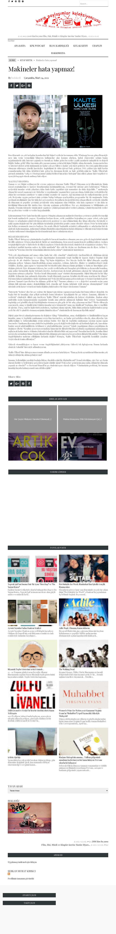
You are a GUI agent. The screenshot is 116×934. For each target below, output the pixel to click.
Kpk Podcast (37, 45)
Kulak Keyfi (80, 45)
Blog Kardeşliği (59, 45)
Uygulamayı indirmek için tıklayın (22, 862)
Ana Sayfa (19, 45)
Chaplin (97, 45)
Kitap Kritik (26, 60)
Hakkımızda (58, 53)
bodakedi (16, 77)
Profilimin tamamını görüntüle (21, 878)
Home (12, 60)
